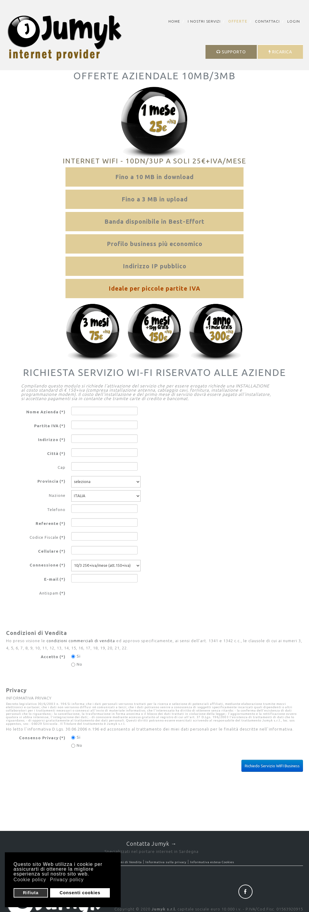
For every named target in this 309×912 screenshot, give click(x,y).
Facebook (245, 892)
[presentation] (117, 599)
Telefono (56, 509)
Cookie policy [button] (30, 879)
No (76, 664)
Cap (61, 467)
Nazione (57, 495)
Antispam (52, 593)
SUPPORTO (231, 51)
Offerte (237, 21)
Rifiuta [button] (31, 892)
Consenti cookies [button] (80, 892)
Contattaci (267, 21)
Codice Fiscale (47, 537)
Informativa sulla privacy (165, 862)
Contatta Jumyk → (151, 844)
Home (174, 21)
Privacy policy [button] (67, 879)
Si (76, 656)
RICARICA (280, 51)
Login (293, 21)
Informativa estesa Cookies (212, 862)
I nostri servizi (204, 21)
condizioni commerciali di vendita (80, 641)
